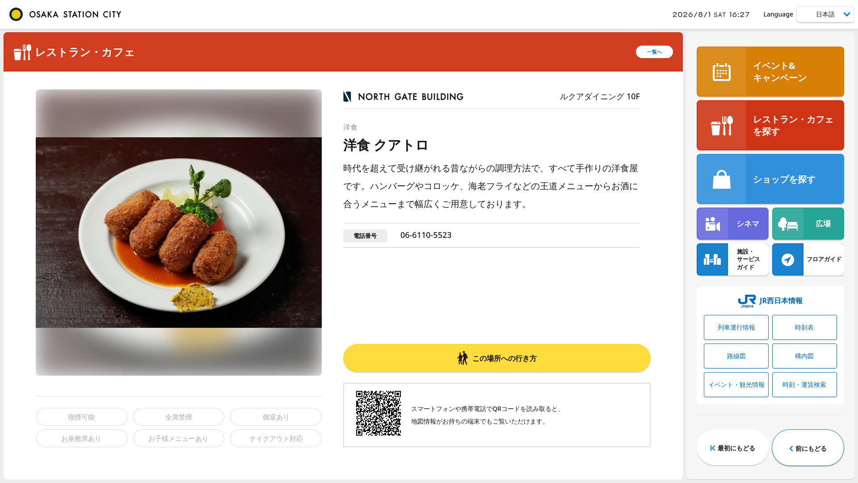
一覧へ (654, 51)
